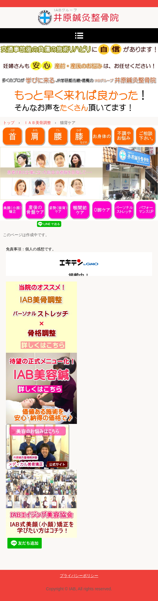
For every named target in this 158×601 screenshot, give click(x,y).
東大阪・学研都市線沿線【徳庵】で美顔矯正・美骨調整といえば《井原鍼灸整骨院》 (79, 12)
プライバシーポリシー (79, 575)
